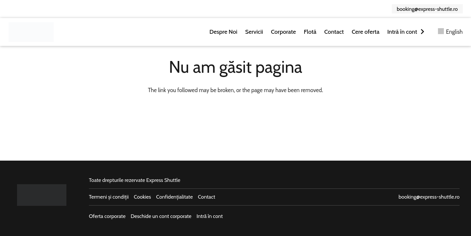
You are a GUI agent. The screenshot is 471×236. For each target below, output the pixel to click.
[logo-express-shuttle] (31, 32)
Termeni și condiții (109, 197)
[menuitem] (450, 32)
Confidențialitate (174, 197)
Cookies (142, 197)
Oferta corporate (107, 216)
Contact (206, 197)
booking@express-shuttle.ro (429, 197)
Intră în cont (210, 216)
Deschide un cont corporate (161, 216)
